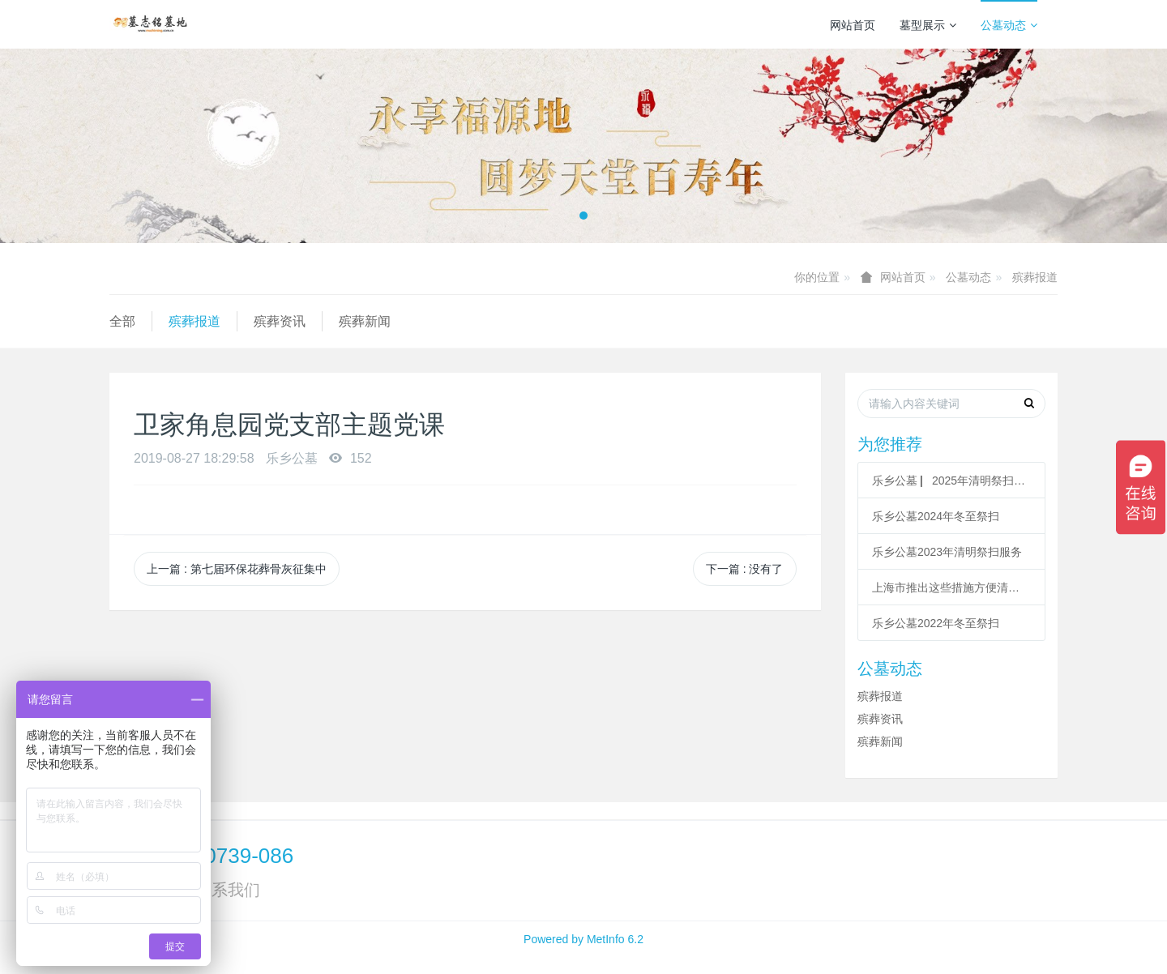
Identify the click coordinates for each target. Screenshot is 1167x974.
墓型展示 (928, 25)
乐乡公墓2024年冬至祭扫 (935, 516)
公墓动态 (1009, 25)
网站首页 (852, 25)
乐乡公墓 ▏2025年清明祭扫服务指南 (951, 480)
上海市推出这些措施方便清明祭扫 (951, 587)
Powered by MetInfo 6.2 (583, 939)
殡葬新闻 (365, 321)
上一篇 (237, 568)
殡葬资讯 (280, 321)
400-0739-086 (227, 856)
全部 (122, 321)
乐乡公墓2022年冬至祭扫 (935, 623)
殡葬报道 (1035, 277)
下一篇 (745, 568)
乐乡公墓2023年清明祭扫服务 (947, 551)
